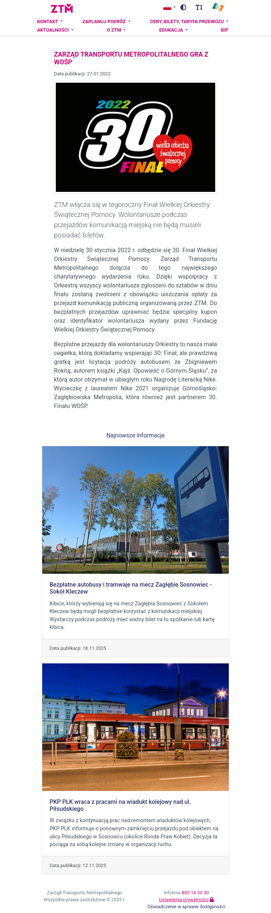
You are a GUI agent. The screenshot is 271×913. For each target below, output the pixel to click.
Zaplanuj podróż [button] (104, 21)
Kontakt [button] (48, 21)
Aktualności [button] (53, 30)
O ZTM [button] (114, 30)
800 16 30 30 (195, 892)
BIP (224, 30)
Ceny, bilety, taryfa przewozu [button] (187, 21)
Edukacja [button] (171, 30)
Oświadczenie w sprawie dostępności (186, 906)
